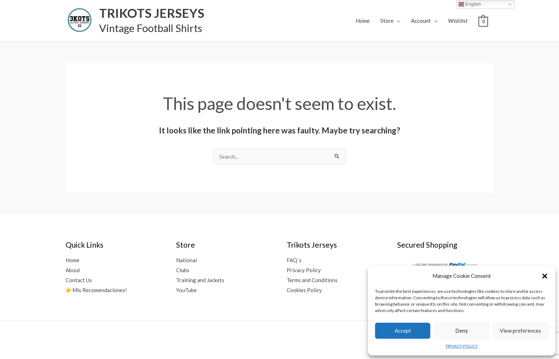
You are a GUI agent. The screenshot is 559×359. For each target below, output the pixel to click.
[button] (544, 276)
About (73, 270)
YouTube (186, 290)
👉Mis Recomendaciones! (96, 290)
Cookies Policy (304, 290)
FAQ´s (294, 260)
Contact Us (79, 280)
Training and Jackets (200, 280)
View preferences (520, 330)
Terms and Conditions (312, 280)
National (186, 260)
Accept (403, 330)
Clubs (182, 270)
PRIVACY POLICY (462, 346)
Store (387, 20)
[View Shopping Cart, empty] (483, 21)
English (469, 4)
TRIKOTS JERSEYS (151, 12)
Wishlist (458, 20)
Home (363, 20)
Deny (461, 330)
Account (421, 20)
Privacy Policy (304, 270)
